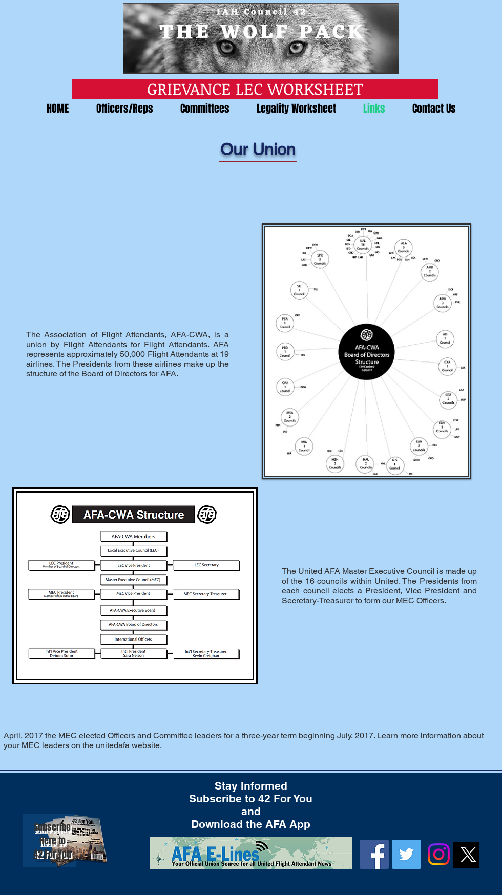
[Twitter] (406, 854)
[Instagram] (438, 854)
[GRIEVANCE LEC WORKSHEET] (255, 89)
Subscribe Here (52, 834)
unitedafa (113, 745)
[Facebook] (374, 854)
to (62, 840)
